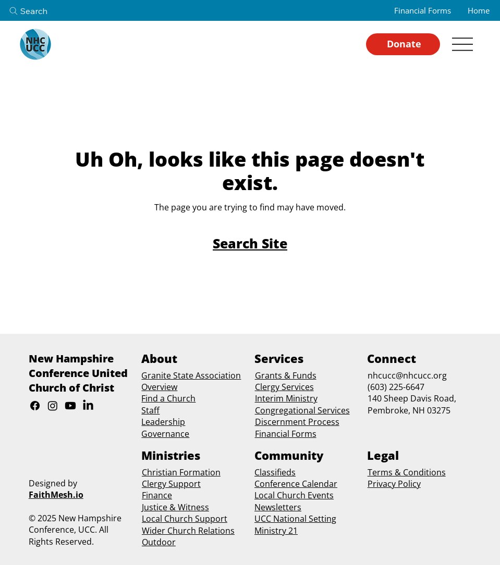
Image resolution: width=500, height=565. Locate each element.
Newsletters (277, 507)
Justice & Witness (175, 507)
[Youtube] (70, 405)
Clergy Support (171, 483)
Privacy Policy (394, 483)
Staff (150, 410)
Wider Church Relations (188, 530)
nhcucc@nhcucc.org (407, 375)
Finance (157, 495)
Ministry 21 (276, 530)
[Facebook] (35, 405)
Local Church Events (294, 495)
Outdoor (159, 542)
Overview (159, 387)
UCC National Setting (295, 518)
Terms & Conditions (407, 472)
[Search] (37, 11)
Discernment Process (297, 422)
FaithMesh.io (56, 494)
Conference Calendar (295, 483)
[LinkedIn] (88, 405)
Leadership (163, 422)
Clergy (267, 387)
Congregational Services (302, 410)
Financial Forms (285, 434)
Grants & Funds (285, 375)
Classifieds (275, 472)
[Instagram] (52, 405)
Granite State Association (191, 375)
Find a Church (168, 398)
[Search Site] (250, 243)
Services (296, 387)
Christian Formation (181, 472)
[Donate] (403, 44)
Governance (165, 434)
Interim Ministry (286, 398)
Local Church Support (184, 518)
